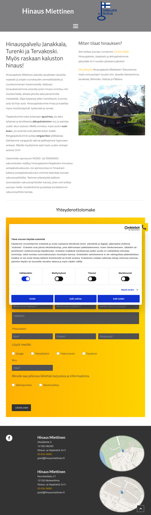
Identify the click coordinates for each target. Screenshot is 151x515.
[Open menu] (75, 26)
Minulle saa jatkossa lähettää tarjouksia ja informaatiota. (51, 375)
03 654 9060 (121, 52)
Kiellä (32, 292)
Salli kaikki (118, 292)
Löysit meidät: (21, 344)
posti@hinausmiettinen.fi (51, 444)
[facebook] (9, 424)
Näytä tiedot (127, 283)
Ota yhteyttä (85, 70)
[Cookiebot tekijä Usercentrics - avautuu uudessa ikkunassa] (127, 221)
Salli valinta (75, 292)
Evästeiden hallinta (16, 504)
